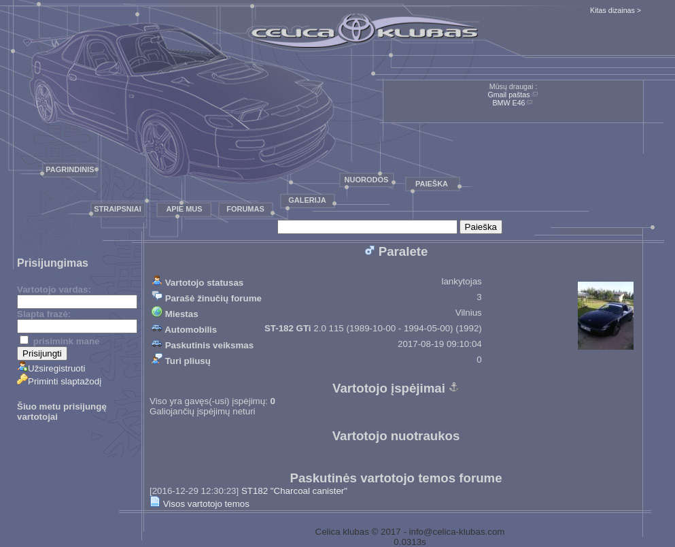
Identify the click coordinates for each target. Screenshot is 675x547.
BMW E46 (509, 103)
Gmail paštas (508, 94)
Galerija (307, 200)
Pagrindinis (70, 169)
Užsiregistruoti (51, 368)
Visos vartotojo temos (199, 504)
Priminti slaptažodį (59, 381)
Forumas (245, 209)
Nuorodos (367, 180)
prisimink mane (59, 341)
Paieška (431, 184)
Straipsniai (117, 209)
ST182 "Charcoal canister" (294, 491)
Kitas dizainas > (615, 10)
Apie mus (184, 209)
